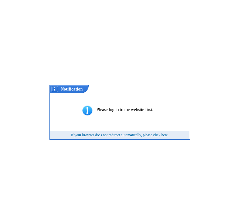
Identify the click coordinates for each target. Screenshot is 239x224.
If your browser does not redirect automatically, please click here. (120, 135)
